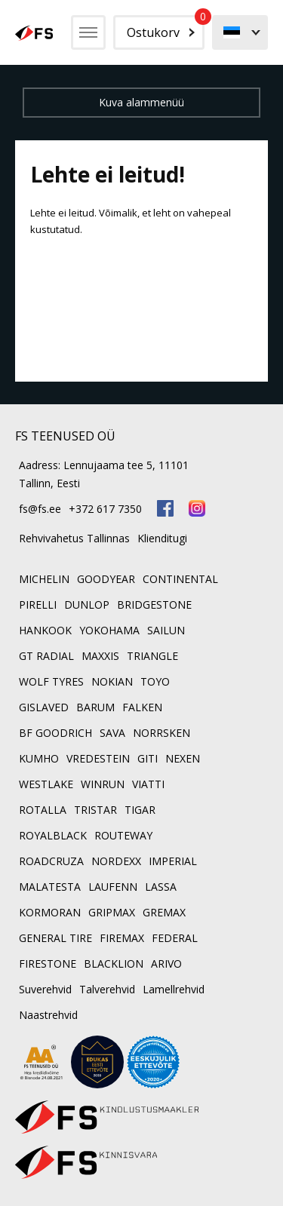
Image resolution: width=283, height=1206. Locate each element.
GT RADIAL (46, 656)
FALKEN (142, 707)
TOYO (155, 681)
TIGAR (140, 809)
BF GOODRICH (55, 733)
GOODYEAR (106, 579)
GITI (147, 758)
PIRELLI (38, 604)
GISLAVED (44, 707)
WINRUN (103, 784)
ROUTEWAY (123, 835)
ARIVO (166, 963)
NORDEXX (116, 861)
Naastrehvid (48, 1015)
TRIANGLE (152, 656)
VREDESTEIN (98, 758)
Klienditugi (162, 538)
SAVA (112, 733)
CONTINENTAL (180, 579)
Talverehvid (107, 989)
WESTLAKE (46, 784)
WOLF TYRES (51, 681)
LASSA (161, 886)
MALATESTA (50, 886)
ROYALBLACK (53, 835)
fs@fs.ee (40, 509)
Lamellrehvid (174, 989)
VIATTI (148, 784)
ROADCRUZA (51, 861)
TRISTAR (95, 809)
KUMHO (39, 758)
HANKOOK (45, 630)
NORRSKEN (161, 733)
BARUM (95, 707)
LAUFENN (112, 886)
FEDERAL (175, 938)
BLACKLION (113, 963)
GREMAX (164, 912)
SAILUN (166, 630)
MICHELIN (44, 579)
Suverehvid (45, 989)
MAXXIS (100, 656)
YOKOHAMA (109, 630)
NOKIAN (112, 681)
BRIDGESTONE (154, 604)
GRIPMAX (111, 912)
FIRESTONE (47, 963)
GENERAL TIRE (55, 938)
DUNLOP (86, 604)
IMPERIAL (173, 861)
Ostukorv (166, 28)
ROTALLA (42, 809)
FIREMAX (122, 938)
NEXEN (182, 758)
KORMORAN (50, 912)
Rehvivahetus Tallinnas (74, 538)
